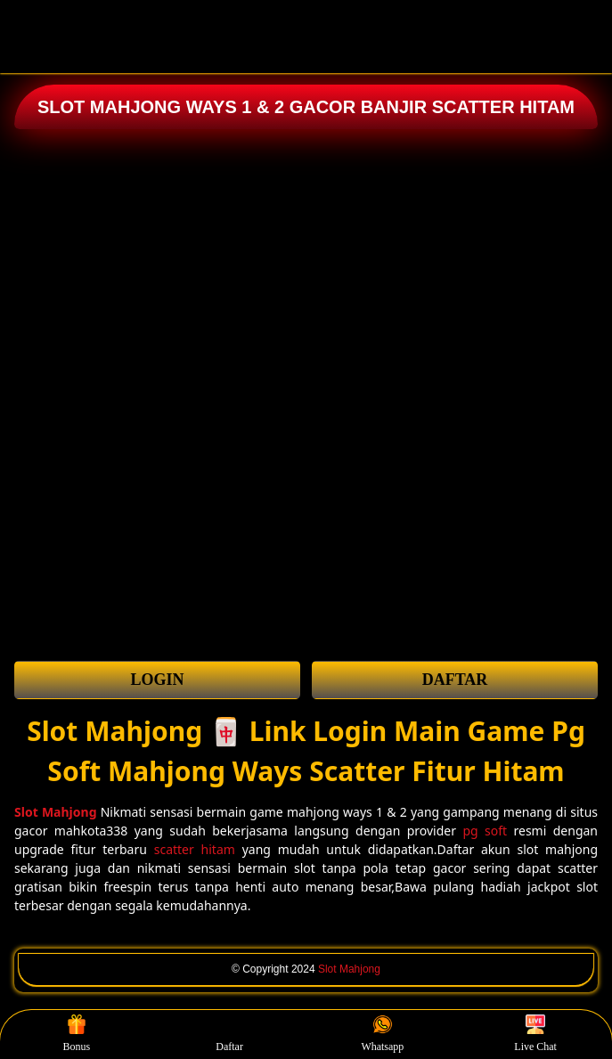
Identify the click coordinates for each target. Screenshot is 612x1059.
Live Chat (535, 1034)
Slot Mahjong (349, 969)
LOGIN (157, 679)
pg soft (484, 830)
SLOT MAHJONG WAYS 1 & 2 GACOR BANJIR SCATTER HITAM (306, 107)
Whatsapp (382, 1034)
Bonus (77, 1034)
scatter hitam (194, 849)
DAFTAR (455, 679)
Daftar (230, 1034)
